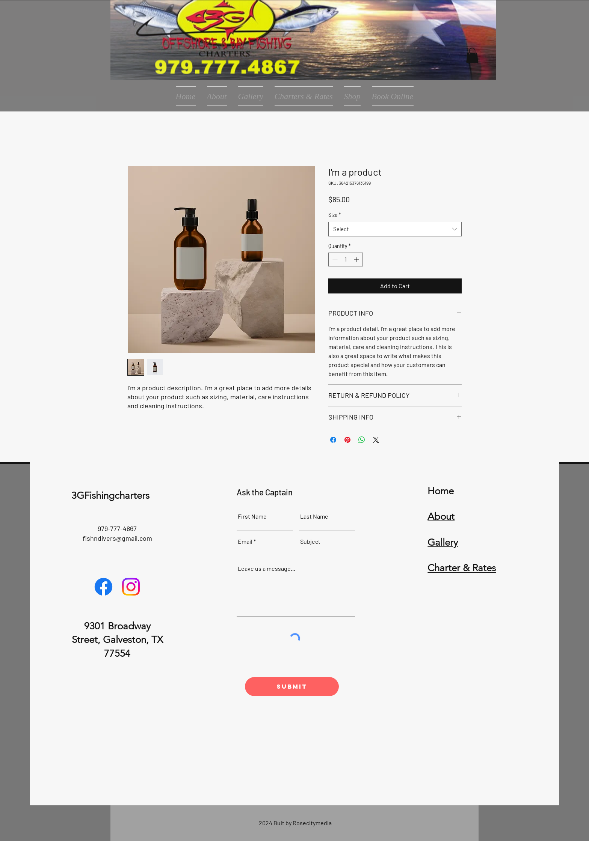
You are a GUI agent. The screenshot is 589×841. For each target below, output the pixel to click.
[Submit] (292, 686)
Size (334, 215)
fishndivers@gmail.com (117, 538)
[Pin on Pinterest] (347, 439)
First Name (252, 516)
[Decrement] (334, 259)
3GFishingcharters (110, 495)
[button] (472, 55)
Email (245, 542)
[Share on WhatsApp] (361, 439)
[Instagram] (131, 587)
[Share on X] (376, 439)
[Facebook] (103, 587)
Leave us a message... (266, 569)
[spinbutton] (345, 259)
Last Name (314, 516)
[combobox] (395, 229)
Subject (310, 542)
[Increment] (357, 259)
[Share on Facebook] (333, 439)
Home (440, 491)
